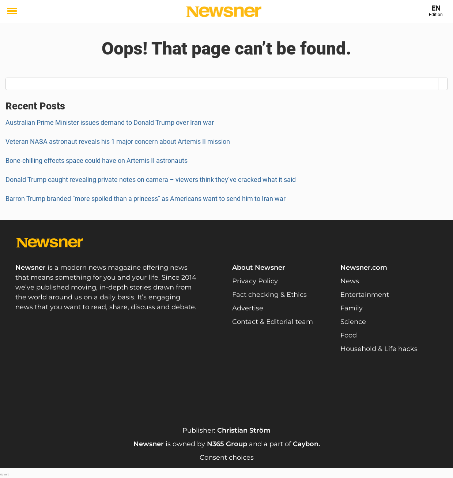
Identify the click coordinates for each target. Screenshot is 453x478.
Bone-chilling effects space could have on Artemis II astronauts (96, 160)
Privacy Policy (255, 281)
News (349, 281)
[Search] (443, 84)
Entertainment (364, 295)
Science (353, 322)
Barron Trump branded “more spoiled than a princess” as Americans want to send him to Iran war (145, 198)
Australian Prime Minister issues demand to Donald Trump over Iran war (109, 122)
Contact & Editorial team (272, 322)
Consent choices (227, 457)
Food (348, 335)
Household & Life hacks (379, 349)
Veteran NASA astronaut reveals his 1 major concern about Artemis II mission (117, 141)
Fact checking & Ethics (269, 295)
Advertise (247, 308)
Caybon (305, 444)
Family (351, 308)
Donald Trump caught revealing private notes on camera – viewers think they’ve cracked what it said (150, 179)
